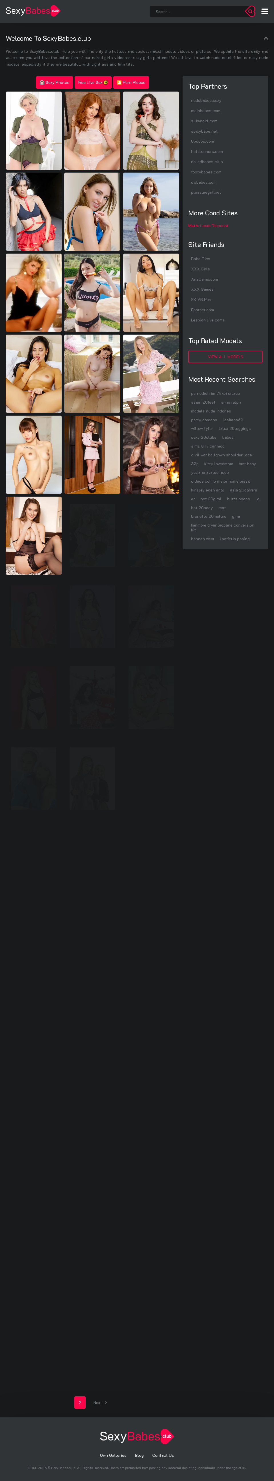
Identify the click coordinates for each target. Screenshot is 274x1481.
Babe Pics (200, 258)
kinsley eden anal (207, 490)
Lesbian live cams (208, 320)
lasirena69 (233, 419)
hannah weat (203, 538)
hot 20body (202, 507)
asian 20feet (203, 402)
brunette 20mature (208, 516)
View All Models (225, 356)
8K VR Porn (202, 299)
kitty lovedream (218, 463)
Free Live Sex (93, 82)
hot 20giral (211, 498)
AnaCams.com (204, 279)
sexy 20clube (204, 437)
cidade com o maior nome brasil (220, 481)
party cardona (204, 419)
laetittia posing (235, 538)
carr (222, 507)
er (193, 498)
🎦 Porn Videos (131, 82)
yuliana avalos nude (210, 472)
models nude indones (211, 411)
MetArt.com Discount (208, 225)
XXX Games (202, 289)
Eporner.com (202, 309)
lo (257, 498)
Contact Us (163, 1455)
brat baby (247, 463)
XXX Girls (200, 269)
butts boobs (238, 498)
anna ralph (231, 402)
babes (228, 437)
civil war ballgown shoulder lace (221, 455)
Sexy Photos (54, 82)
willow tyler (202, 428)
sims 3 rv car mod (208, 446)
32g (195, 463)
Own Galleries (113, 1455)
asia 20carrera (243, 490)
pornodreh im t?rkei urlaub (215, 393)
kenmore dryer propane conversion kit (222, 527)
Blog (139, 1455)
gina (236, 516)
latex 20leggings (235, 428)
